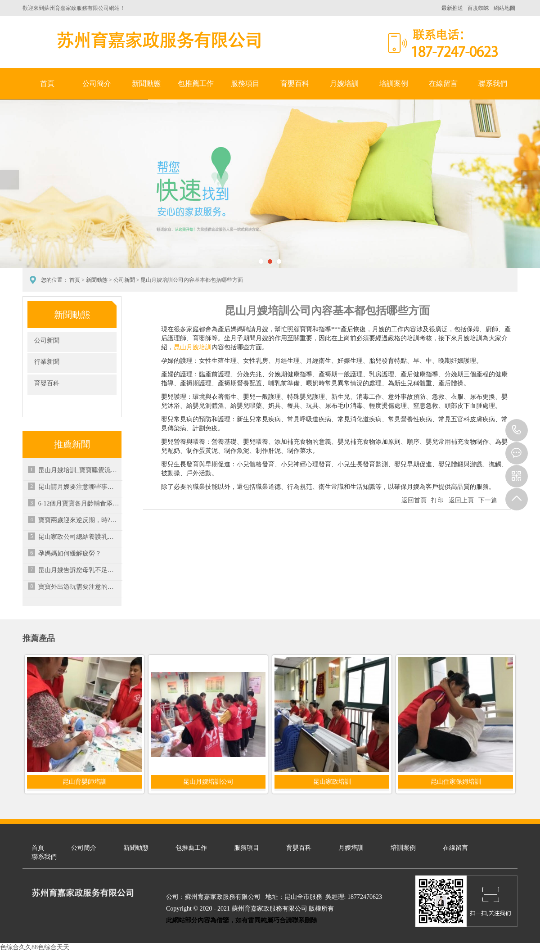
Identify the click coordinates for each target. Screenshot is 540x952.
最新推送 (452, 8)
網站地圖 (504, 8)
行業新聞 (46, 361)
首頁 (47, 83)
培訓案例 (393, 83)
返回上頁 (461, 500)
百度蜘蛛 (478, 8)
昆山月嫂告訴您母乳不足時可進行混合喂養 (78, 570)
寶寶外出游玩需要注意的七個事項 (78, 586)
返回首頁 (414, 500)
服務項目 (245, 83)
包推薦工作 (196, 83)
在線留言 (443, 83)
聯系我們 (492, 83)
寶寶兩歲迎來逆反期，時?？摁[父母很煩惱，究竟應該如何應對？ (78, 520)
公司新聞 (124, 280)
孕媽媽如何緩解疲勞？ (69, 553)
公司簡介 (96, 83)
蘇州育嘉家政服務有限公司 (157, 40)
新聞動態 (146, 83)
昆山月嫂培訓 (193, 347)
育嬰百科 (294, 83)
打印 (437, 500)
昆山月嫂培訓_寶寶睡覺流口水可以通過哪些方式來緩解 (78, 470)
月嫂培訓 (344, 83)
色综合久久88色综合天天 (34, 947)
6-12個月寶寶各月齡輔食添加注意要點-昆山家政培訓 (78, 503)
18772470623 (516, 430)
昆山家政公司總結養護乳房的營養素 (78, 536)
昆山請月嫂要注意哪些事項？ (78, 486)
